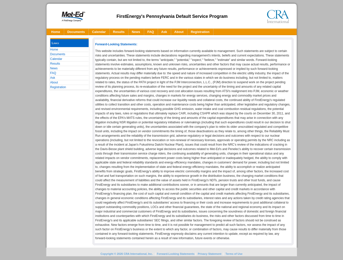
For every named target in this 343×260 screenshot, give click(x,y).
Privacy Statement (209, 253)
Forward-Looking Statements (175, 253)
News (54, 68)
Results (55, 63)
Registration (58, 87)
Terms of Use (233, 253)
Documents (57, 54)
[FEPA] (73, 16)
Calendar (56, 59)
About (54, 82)
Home (54, 49)
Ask (52, 77)
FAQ (53, 73)
